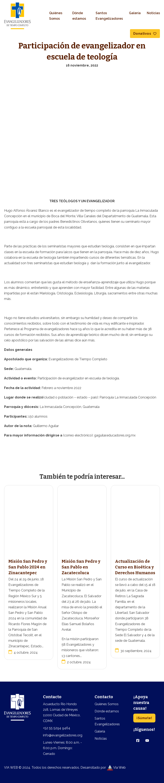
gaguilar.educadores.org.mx (115, 435)
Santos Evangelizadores (109, 16)
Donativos (145, 34)
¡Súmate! (145, 718)
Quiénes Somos (55, 16)
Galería (135, 13)
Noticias (153, 13)
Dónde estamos (79, 16)
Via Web (116, 767)
